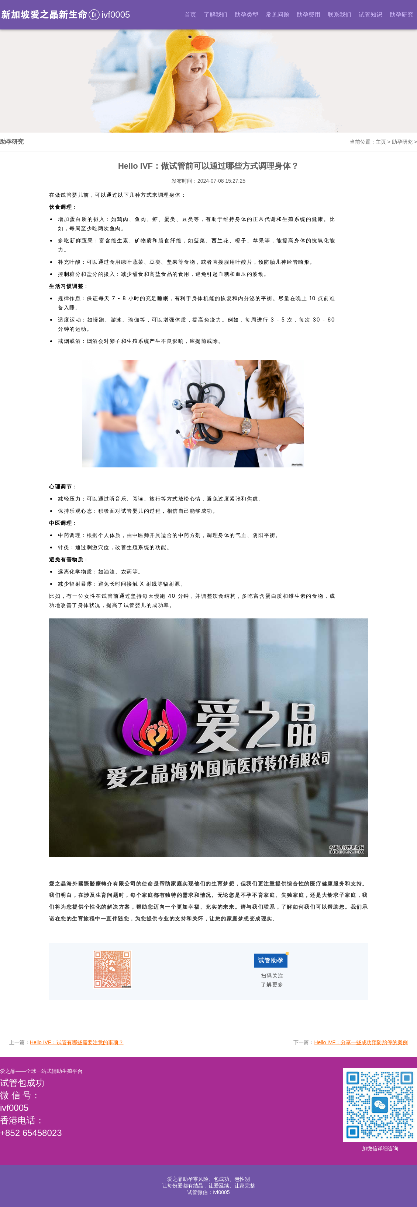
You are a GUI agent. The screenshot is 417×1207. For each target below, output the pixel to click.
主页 (381, 142)
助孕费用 (308, 14)
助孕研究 (401, 14)
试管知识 (370, 14)
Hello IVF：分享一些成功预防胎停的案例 (361, 1042)
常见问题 (277, 14)
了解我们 (215, 14)
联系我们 (339, 14)
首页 (190, 14)
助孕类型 (246, 14)
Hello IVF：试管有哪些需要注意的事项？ (77, 1042)
